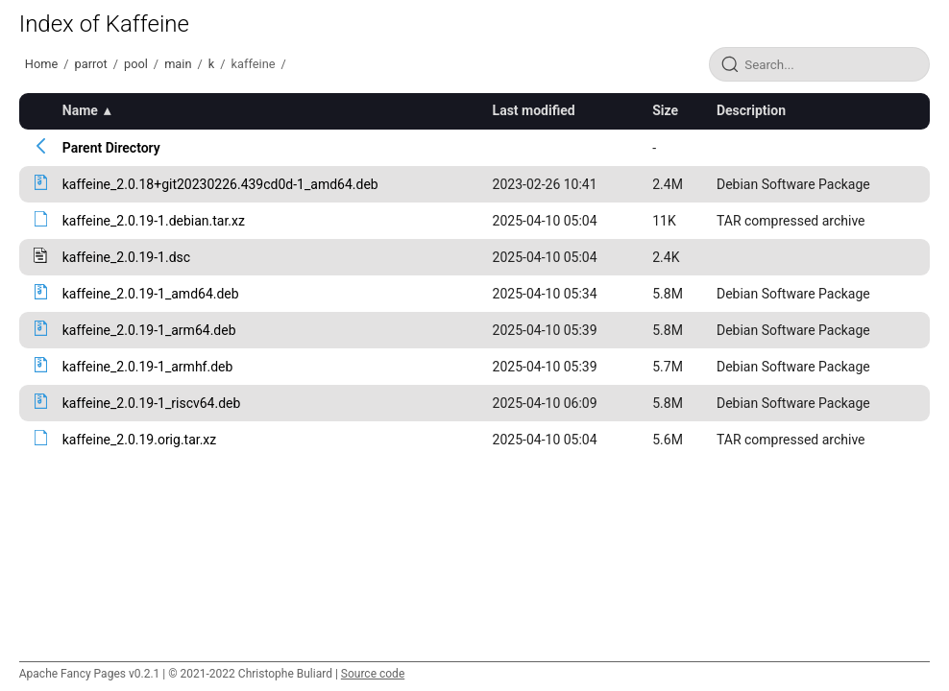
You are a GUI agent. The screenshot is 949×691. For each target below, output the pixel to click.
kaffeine (253, 64)
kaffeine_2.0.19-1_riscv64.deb (151, 403)
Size (665, 110)
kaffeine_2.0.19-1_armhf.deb (147, 366)
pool (136, 64)
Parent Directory (111, 147)
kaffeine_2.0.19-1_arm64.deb (149, 330)
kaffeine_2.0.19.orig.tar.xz (139, 439)
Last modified (534, 110)
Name (80, 110)
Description (751, 110)
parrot (90, 64)
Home (41, 64)
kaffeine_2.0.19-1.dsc (126, 257)
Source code (372, 673)
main (177, 64)
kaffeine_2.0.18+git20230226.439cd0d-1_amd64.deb (220, 184)
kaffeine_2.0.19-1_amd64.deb (150, 293)
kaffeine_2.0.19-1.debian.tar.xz (153, 220)
